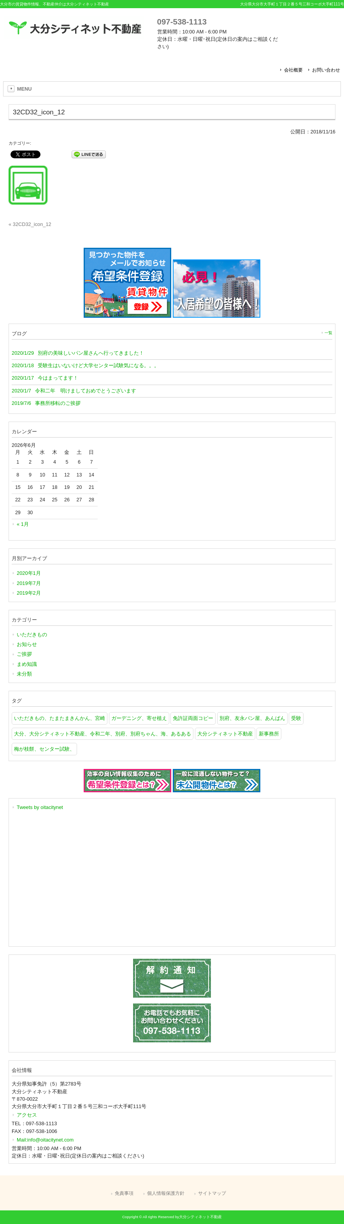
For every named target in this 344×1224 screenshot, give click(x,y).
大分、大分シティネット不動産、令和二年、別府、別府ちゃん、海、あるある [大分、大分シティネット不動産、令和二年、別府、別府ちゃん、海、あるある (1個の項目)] (102, 734)
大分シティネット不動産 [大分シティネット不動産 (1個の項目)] (225, 734)
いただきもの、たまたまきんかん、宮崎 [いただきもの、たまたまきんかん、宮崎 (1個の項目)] (59, 718)
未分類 (24, 674)
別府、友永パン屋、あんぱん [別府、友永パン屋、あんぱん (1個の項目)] (252, 718)
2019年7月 (29, 583)
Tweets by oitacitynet (40, 807)
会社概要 (293, 70)
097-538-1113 (182, 21)
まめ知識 (27, 664)
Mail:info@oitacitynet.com (45, 1140)
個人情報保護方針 (165, 1193)
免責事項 (124, 1193)
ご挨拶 (24, 654)
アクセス (27, 1115)
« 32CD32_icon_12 (30, 224)
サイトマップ (212, 1193)
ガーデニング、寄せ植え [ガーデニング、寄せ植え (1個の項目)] (139, 718)
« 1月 (23, 524)
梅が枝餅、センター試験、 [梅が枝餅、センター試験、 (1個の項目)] (44, 749)
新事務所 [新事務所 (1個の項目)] (269, 734)
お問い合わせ (326, 70)
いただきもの (32, 634)
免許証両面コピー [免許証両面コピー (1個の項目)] (193, 718)
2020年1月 (29, 573)
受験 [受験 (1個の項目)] (296, 718)
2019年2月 (29, 593)
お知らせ (27, 644)
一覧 (328, 333)
